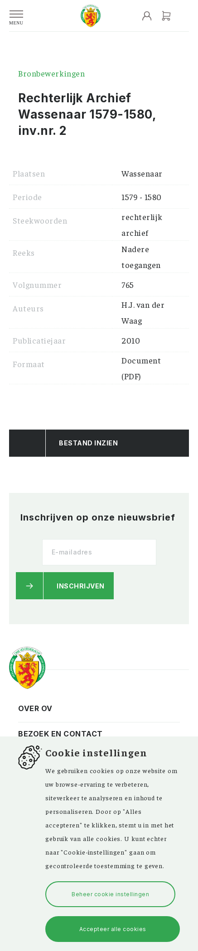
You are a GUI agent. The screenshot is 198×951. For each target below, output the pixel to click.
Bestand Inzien (88, 443)
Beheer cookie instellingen (110, 894)
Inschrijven (81, 586)
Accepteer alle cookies (112, 929)
